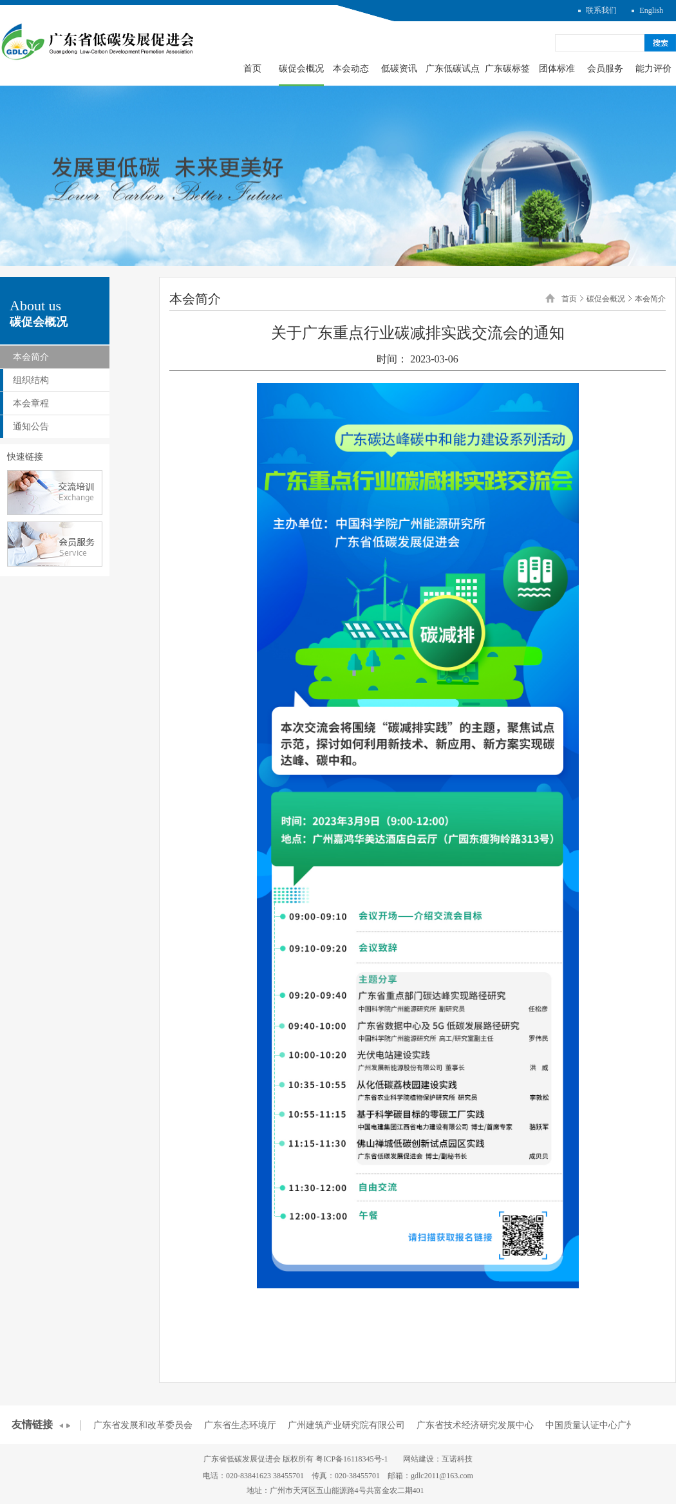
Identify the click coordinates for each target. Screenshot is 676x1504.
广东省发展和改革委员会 (142, 1425)
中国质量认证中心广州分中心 (603, 1425)
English (651, 10)
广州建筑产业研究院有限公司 (346, 1425)
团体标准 (557, 68)
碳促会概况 (301, 68)
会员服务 (605, 68)
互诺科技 (457, 1458)
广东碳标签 (507, 68)
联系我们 (601, 10)
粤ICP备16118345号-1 (351, 1458)
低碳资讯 (399, 68)
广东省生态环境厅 (240, 1425)
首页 (252, 68)
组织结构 (31, 380)
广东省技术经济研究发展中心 (475, 1425)
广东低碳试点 (453, 68)
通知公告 (31, 426)
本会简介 (31, 357)
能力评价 (653, 68)
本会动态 (351, 68)
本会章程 (31, 403)
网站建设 (418, 1458)
